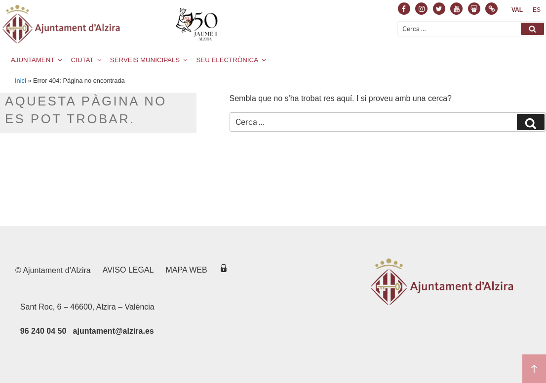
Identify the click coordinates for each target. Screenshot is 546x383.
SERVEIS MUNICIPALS (149, 60)
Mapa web (186, 270)
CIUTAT (87, 60)
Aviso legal (128, 270)
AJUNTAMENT (37, 60)
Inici (20, 80)
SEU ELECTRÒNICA (231, 60)
